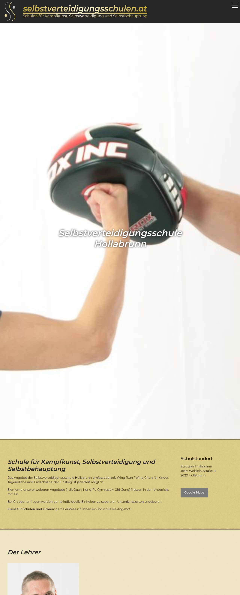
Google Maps (194, 492)
